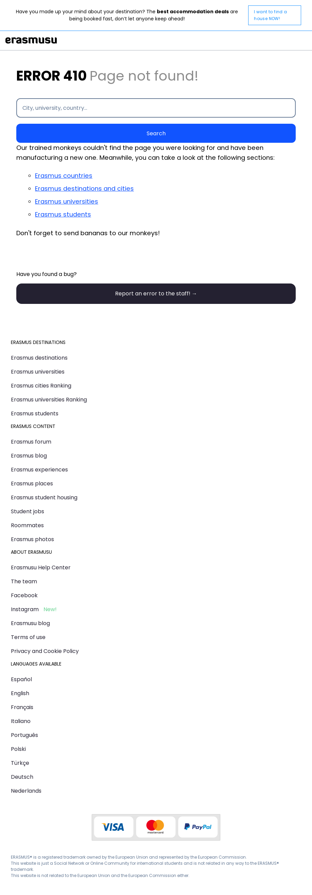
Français (22, 707)
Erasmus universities (66, 201)
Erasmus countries (63, 175)
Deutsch (22, 777)
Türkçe (20, 763)
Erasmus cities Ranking (41, 386)
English (20, 693)
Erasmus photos (32, 539)
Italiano (21, 721)
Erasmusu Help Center (41, 567)
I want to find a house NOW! (270, 15)
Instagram (25, 609)
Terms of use (28, 637)
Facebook (24, 595)
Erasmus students (63, 214)
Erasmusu (31, 40)
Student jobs (27, 511)
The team (24, 581)
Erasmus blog (29, 456)
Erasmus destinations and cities (84, 188)
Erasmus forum (31, 442)
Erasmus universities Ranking (49, 399)
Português (24, 735)
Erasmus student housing (44, 497)
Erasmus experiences (39, 470)
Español (21, 679)
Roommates (27, 525)
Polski (18, 749)
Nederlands (26, 791)
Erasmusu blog (30, 623)
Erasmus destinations (39, 358)
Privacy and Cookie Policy (45, 651)
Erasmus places (32, 483)
